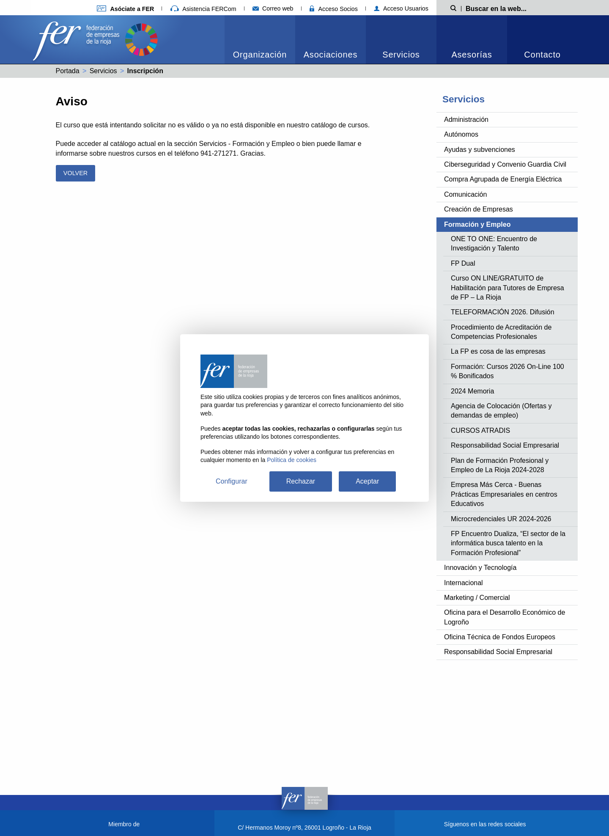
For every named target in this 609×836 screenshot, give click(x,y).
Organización (260, 54)
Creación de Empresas (478, 209)
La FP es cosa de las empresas (498, 351)
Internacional (463, 582)
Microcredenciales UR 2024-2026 (501, 518)
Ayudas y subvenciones (479, 149)
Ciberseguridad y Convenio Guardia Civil (505, 164)
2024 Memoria (472, 391)
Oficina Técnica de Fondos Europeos (499, 637)
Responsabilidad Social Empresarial (505, 445)
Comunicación (465, 194)
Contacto (542, 54)
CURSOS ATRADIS (480, 430)
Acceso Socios (334, 9)
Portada (68, 70)
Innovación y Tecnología (480, 567)
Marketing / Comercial (477, 597)
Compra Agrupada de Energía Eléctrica (503, 179)
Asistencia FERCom (203, 9)
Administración (466, 119)
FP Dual (463, 263)
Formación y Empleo (477, 224)
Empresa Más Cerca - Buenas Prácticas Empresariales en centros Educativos (504, 494)
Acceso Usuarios (401, 8)
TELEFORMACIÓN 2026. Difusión (502, 312)
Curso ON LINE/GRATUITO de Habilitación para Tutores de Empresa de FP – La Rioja (507, 288)
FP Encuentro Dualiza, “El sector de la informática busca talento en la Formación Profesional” (508, 543)
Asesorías (471, 54)
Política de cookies (291, 459)
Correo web (273, 8)
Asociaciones (330, 54)
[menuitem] (260, 39)
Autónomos (461, 134)
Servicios (401, 54)
